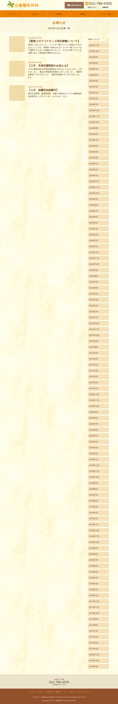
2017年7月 (93, 631)
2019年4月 (93, 506)
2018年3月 (93, 583)
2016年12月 (94, 654)
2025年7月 (93, 69)
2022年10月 (94, 264)
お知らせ (35, 14)
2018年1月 (93, 595)
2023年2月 (93, 240)
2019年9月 (93, 483)
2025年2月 (93, 98)
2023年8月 (93, 205)
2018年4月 (93, 577)
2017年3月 (93, 642)
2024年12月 (94, 110)
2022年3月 (93, 305)
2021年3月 (93, 376)
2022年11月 (94, 258)
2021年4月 (93, 370)
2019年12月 (94, 465)
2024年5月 (93, 151)
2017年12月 (94, 601)
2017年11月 (94, 607)
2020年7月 (93, 424)
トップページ (12, 14)
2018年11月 (94, 536)
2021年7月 (93, 353)
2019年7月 (93, 495)
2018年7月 (93, 560)
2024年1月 (93, 175)
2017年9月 (93, 619)
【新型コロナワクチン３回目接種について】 (54, 41)
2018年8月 (93, 554)
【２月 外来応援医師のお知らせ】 (48, 65)
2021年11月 (94, 329)
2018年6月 (93, 566)
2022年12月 (94, 252)
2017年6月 (93, 637)
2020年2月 (93, 453)
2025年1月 (93, 104)
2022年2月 (93, 311)
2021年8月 (93, 347)
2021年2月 (93, 382)
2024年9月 (93, 128)
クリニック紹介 (106, 14)
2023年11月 (94, 187)
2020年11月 (94, 400)
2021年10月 (94, 335)
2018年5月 (93, 572)
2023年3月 (93, 234)
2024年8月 (93, 134)
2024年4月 (93, 157)
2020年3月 (93, 447)
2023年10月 (94, 193)
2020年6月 (93, 430)
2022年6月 (93, 288)
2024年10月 (94, 122)
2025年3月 (93, 92)
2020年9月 (93, 412)
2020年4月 (93, 441)
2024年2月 (93, 169)
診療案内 (82, 14)
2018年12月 (94, 530)
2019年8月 (93, 489)
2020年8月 (93, 418)
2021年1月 (93, 388)
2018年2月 (93, 589)
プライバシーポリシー (83, 692)
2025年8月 (93, 63)
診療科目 (59, 14)
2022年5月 (93, 293)
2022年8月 (93, 276)
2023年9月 (93, 199)
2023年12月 (94, 181)
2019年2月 (93, 518)
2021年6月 (93, 358)
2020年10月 (94, 406)
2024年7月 (93, 140)
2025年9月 (93, 57)
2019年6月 (93, 500)
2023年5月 (93, 222)
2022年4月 (93, 299)
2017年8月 (93, 625)
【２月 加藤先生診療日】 (43, 90)
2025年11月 (94, 45)
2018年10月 (94, 542)
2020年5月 (93, 435)
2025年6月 (93, 75)
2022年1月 (93, 317)
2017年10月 (94, 613)
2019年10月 (94, 477)
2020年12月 (94, 394)
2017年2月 (93, 648)
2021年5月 (93, 364)
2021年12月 (94, 323)
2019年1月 (93, 524)
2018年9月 (93, 548)
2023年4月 (93, 228)
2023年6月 (93, 216)
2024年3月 (93, 163)
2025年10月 (94, 51)
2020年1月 (93, 459)
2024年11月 (94, 116)
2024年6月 (93, 146)
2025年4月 (93, 86)
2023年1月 (93, 246)
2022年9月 (93, 270)
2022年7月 (93, 282)
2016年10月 (94, 660)
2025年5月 (93, 80)
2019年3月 (93, 512)
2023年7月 (93, 211)
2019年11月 (94, 471)
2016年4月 (93, 666)
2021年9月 (93, 341)
